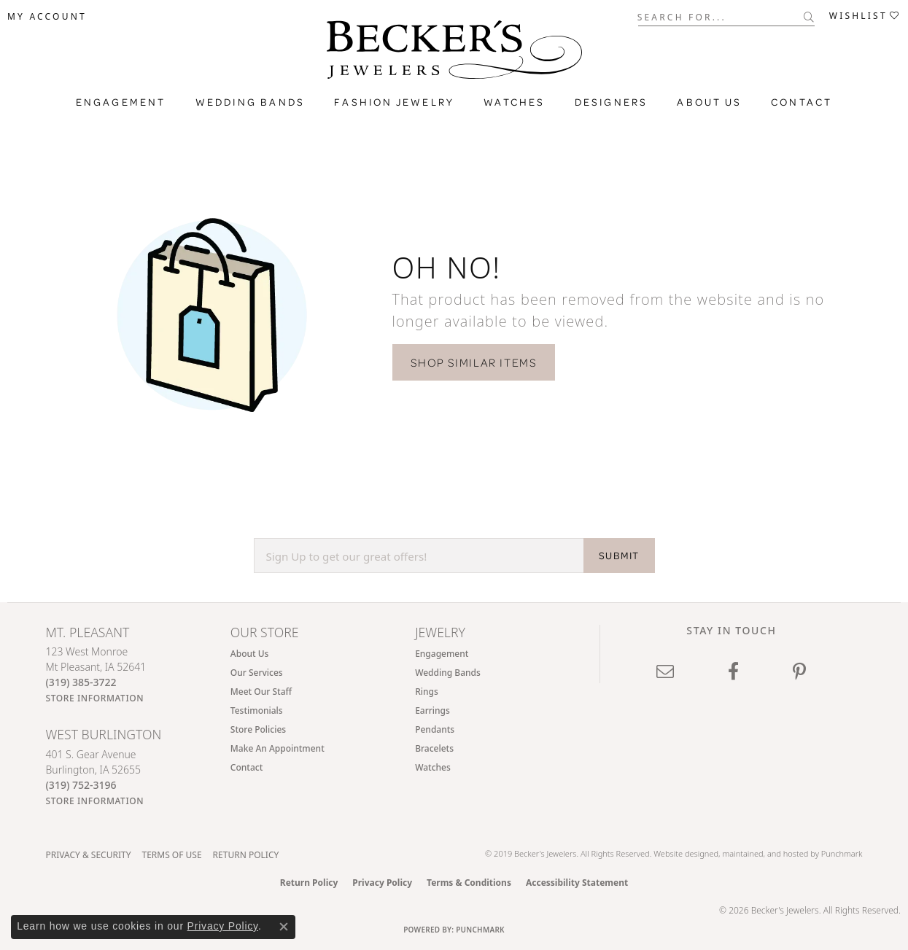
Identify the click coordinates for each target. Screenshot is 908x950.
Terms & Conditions (469, 882)
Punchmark (842, 853)
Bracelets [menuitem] (434, 748)
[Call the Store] (81, 682)
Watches (514, 102)
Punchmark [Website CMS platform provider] (480, 929)
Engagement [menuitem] (441, 653)
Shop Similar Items (474, 362)
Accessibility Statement (577, 882)
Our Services (256, 672)
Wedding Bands (250, 102)
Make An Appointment (277, 748)
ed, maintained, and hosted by (764, 853)
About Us (709, 102)
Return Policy (246, 855)
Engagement (121, 102)
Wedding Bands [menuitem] (448, 672)
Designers (611, 102)
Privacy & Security (88, 855)
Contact (801, 102)
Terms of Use (171, 855)
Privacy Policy (382, 882)
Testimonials (256, 710)
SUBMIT (619, 555)
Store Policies (258, 729)
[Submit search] (809, 17)
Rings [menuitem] (426, 691)
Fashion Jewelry (394, 102)
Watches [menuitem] (433, 767)
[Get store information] (95, 698)
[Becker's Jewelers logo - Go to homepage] (454, 53)
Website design (681, 853)
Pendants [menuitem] (434, 729)
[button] (47, 17)
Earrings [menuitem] (432, 710)
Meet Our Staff (261, 691)
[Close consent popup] (283, 926)
